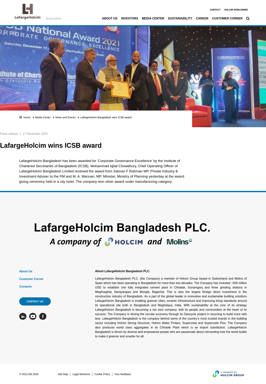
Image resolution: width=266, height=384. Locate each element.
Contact (215, 10)
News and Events (65, 117)
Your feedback (122, 374)
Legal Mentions (81, 374)
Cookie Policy (102, 374)
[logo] (27, 13)
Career (202, 18)
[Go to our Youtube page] (33, 316)
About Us (109, 18)
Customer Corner (227, 18)
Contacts (25, 286)
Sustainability (180, 18)
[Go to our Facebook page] (43, 316)
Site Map (63, 374)
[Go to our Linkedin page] (23, 316)
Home (26, 117)
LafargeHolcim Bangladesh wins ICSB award (106, 117)
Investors (129, 18)
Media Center (153, 18)
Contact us (35, 301)
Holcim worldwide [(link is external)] (236, 10)
